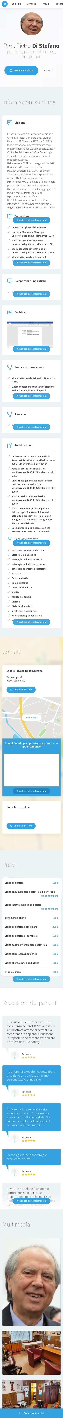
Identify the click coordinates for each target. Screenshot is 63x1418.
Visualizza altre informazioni (31, 220)
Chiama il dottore (21, 689)
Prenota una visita (21, 70)
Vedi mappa (32, 717)
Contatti (48, 70)
